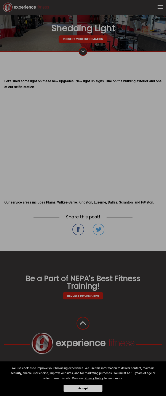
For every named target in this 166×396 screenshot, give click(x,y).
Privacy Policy (94, 378)
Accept (83, 388)
